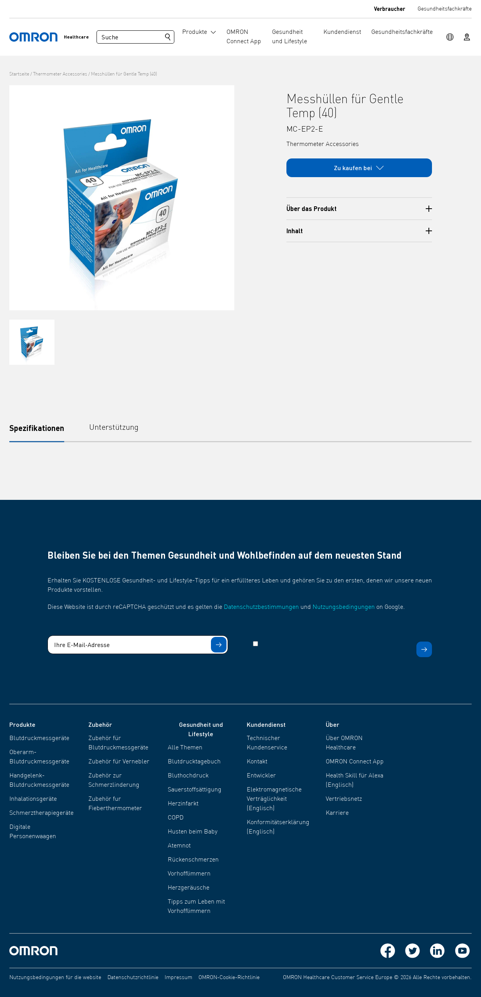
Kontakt (257, 762)
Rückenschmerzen (193, 860)
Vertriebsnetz (344, 799)
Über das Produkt (359, 208)
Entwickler (261, 776)
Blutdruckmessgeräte (39, 738)
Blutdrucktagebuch (194, 762)
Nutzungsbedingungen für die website (55, 977)
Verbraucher (389, 8)
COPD (176, 818)
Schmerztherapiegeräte (41, 813)
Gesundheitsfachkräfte (445, 9)
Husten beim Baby (193, 832)
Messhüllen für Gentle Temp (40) (124, 74)
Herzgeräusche (188, 888)
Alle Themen (185, 748)
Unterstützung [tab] (114, 428)
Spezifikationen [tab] (36, 428)
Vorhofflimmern (189, 874)
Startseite (19, 74)
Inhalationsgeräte (33, 799)
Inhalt (359, 231)
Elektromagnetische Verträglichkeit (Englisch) (274, 799)
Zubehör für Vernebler (118, 762)
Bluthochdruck (188, 776)
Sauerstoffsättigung (194, 790)
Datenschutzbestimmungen (261, 607)
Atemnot (179, 846)
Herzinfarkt (183, 804)
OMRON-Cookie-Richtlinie (229, 977)
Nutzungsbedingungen (343, 607)
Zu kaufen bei (359, 167)
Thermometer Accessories (60, 74)
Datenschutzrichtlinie (132, 977)
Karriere (337, 813)
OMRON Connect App (355, 762)
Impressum (178, 977)
